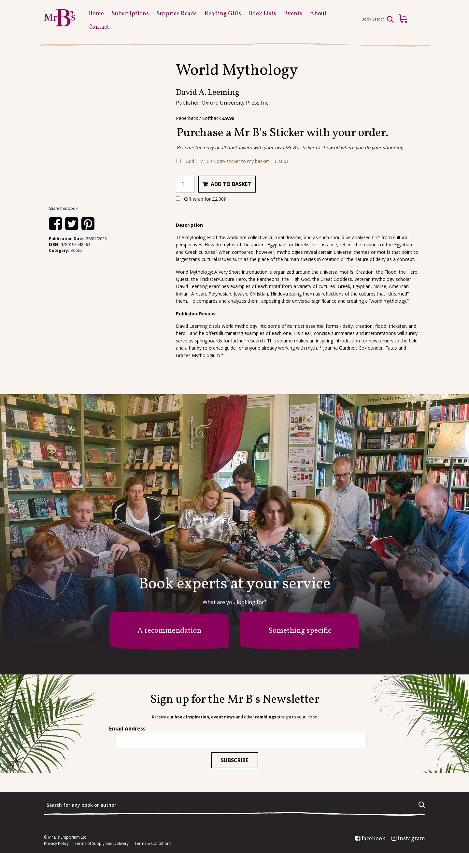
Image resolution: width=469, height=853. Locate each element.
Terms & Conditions (153, 844)
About (318, 14)
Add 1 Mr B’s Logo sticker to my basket (237, 161)
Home (96, 14)
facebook (373, 839)
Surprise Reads (177, 14)
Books (76, 250)
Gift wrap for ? (201, 199)
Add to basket (231, 184)
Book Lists (262, 14)
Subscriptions (130, 14)
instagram (411, 839)
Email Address (127, 728)
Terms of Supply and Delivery (102, 844)
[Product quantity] (185, 184)
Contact (98, 27)
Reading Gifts (223, 14)
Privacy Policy (56, 844)
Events (293, 14)
